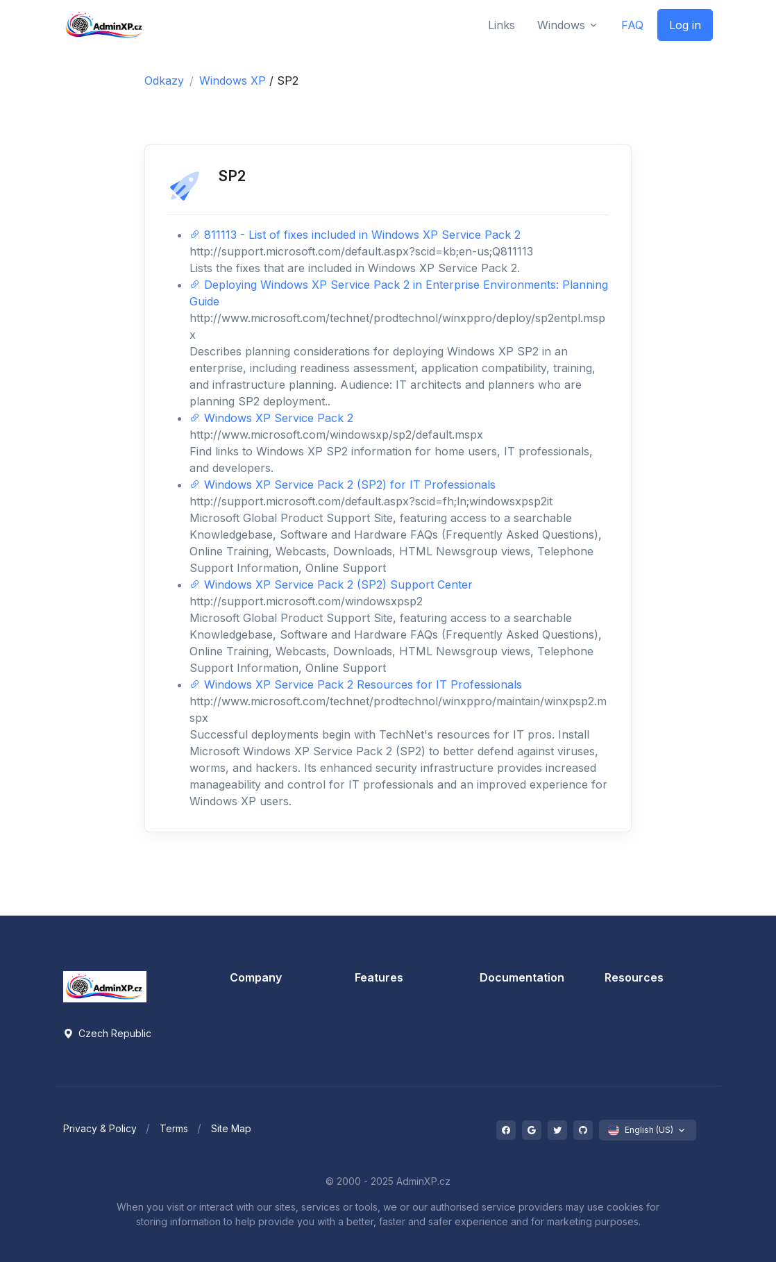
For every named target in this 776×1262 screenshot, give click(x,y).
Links (501, 25)
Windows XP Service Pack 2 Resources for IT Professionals (355, 684)
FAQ (632, 25)
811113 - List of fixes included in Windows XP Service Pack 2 (355, 235)
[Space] (104, 986)
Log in (685, 25)
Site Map (231, 1128)
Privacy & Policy (100, 1128)
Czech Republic (107, 1033)
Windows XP (234, 80)
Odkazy (164, 80)
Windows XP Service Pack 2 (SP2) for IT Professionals (342, 484)
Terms (174, 1128)
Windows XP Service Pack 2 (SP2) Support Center (331, 584)
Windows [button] (561, 25)
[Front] (104, 24)
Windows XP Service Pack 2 (271, 418)
